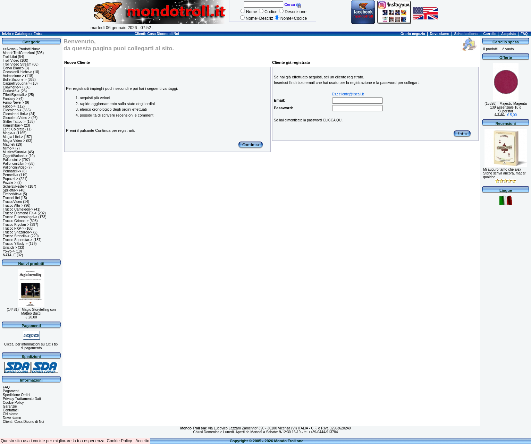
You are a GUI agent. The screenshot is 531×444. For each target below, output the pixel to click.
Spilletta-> (10, 190)
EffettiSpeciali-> (15, 95)
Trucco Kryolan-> (16, 225)
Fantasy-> (10, 99)
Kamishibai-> (13, 125)
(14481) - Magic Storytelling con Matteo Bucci (31, 311)
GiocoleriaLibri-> (15, 114)
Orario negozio (413, 34)
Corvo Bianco (13, 68)
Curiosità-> (11, 91)
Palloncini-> (12, 160)
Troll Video (11, 60)
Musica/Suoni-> (15, 152)
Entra (37, 34)
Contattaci (10, 410)
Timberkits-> (12, 194)
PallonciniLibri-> (15, 163)
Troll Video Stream (17, 64)
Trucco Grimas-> (15, 221)
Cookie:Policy (119, 440)
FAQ (524, 34)
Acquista (508, 34)
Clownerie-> (12, 87)
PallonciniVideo (14, 167)
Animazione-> (13, 76)
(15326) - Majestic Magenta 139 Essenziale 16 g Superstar (505, 107)
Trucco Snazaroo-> (17, 232)
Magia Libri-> (13, 137)
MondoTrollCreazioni (19, 53)
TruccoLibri (11, 198)
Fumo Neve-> (13, 102)
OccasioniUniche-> (17, 72)
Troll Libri (10, 57)
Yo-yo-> (9, 251)
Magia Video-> (14, 141)
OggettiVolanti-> (15, 156)
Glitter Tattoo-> (14, 121)
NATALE (9, 255)
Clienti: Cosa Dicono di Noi (157, 34)
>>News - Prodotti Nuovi (21, 49)
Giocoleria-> (12, 110)
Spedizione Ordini (16, 395)
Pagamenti (11, 391)
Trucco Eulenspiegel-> (20, 217)
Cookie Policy (13, 402)
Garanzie (10, 406)
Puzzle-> (9, 183)
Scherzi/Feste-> (15, 186)
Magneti (9, 144)
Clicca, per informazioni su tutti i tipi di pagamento (31, 346)
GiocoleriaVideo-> (17, 118)
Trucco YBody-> (15, 244)
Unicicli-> (10, 247)
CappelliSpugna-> (17, 83)
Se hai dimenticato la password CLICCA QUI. (309, 120)
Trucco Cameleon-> (18, 209)
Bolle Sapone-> (15, 80)
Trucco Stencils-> (16, 236)
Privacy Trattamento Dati (22, 399)
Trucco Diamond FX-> (20, 213)
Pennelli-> (10, 175)
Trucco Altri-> (13, 205)
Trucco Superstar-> (18, 240)
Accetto (142, 440)
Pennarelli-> (12, 171)
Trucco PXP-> (13, 228)
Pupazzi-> (10, 179)
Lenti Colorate (13, 129)
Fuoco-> (9, 106)
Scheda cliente (466, 34)
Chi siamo (10, 414)
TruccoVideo (12, 202)
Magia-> (9, 133)
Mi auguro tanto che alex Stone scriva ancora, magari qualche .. (504, 173)
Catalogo (22, 34)
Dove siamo (439, 34)
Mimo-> (9, 148)
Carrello (490, 34)
